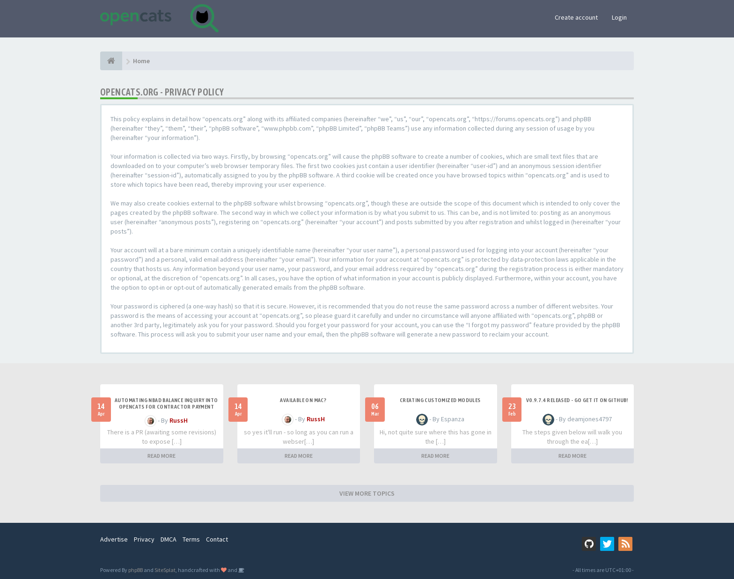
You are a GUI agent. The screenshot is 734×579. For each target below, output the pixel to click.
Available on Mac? (303, 400)
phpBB (135, 569)
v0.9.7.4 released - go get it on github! (577, 400)
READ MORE (161, 455)
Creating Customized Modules (440, 400)
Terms (191, 539)
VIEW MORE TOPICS (367, 493)
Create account (576, 17)
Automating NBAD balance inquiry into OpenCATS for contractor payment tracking (166, 407)
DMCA (168, 539)
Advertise (114, 539)
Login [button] (619, 17)
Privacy (144, 539)
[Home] (111, 60)
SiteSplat (165, 569)
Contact (217, 539)
